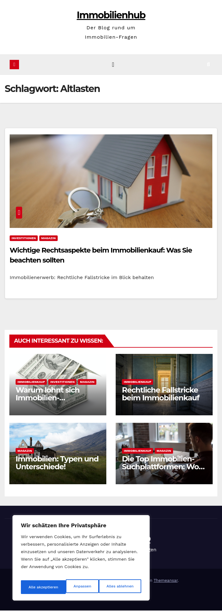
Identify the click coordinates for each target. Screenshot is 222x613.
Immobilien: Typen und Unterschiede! (57, 465)
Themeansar (166, 583)
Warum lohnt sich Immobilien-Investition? (48, 400)
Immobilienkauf (31, 384)
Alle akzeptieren (119, 587)
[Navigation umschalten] (113, 66)
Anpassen (36, 587)
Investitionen (24, 240)
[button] (213, 66)
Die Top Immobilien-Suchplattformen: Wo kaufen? (160, 469)
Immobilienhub (111, 15)
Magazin (48, 240)
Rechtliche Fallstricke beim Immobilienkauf (160, 396)
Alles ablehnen (74, 587)
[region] (81, 560)
